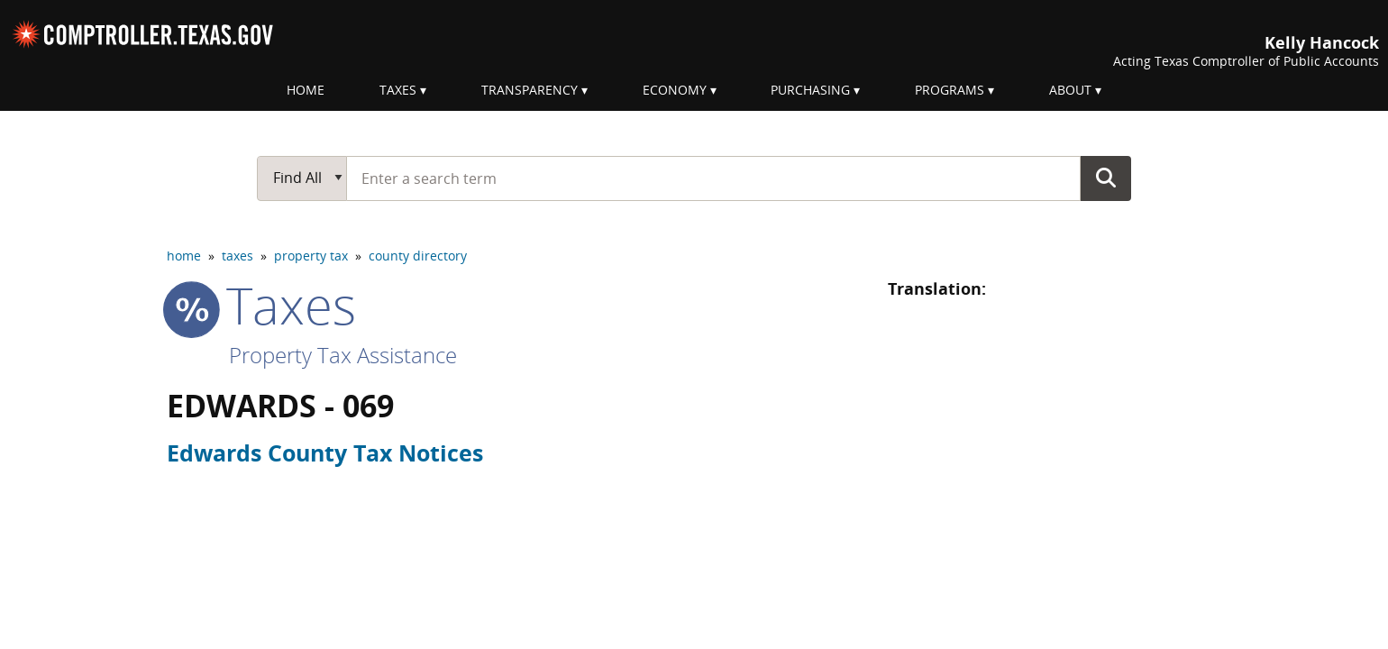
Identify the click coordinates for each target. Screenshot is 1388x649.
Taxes (397, 89)
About (1070, 89)
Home (305, 89)
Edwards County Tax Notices (325, 452)
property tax (311, 255)
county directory (418, 255)
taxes (237, 255)
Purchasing (810, 89)
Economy (675, 89)
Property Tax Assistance (343, 355)
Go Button (1106, 177)
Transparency (529, 89)
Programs (949, 89)
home (184, 255)
